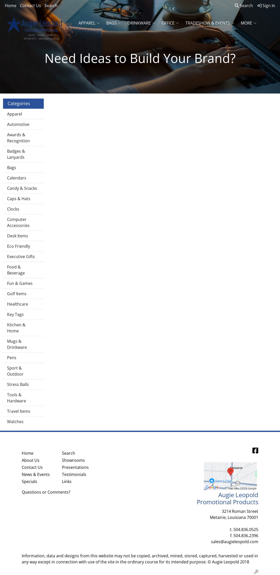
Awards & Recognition (18, 138)
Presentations (75, 467)
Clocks (13, 209)
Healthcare (17, 304)
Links (67, 481)
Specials (29, 481)
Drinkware (141, 23)
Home (10, 5)
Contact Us (30, 5)
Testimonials (74, 474)
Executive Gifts (21, 256)
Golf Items (17, 293)
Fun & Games (20, 283)
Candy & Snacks (22, 188)
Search (51, 5)
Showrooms (73, 460)
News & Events (36, 474)
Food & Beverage (16, 270)
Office (170, 23)
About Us (30, 460)
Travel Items (18, 411)
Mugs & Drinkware (17, 344)
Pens (11, 357)
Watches (15, 421)
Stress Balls (18, 384)
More (248, 23)
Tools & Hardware (16, 398)
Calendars (16, 178)
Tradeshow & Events (209, 23)
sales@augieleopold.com (234, 541)
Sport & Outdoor (15, 371)
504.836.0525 (245, 529)
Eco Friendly (18, 246)
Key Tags (15, 314)
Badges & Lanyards (16, 154)
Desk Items (17, 236)
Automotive (18, 124)
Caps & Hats (18, 198)
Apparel (89, 23)
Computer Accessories (18, 222)
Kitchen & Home (16, 328)
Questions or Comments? (46, 492)
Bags (113, 23)
